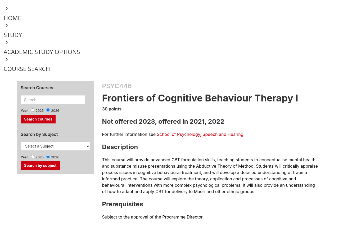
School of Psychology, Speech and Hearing (200, 134)
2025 (40, 111)
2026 (55, 111)
